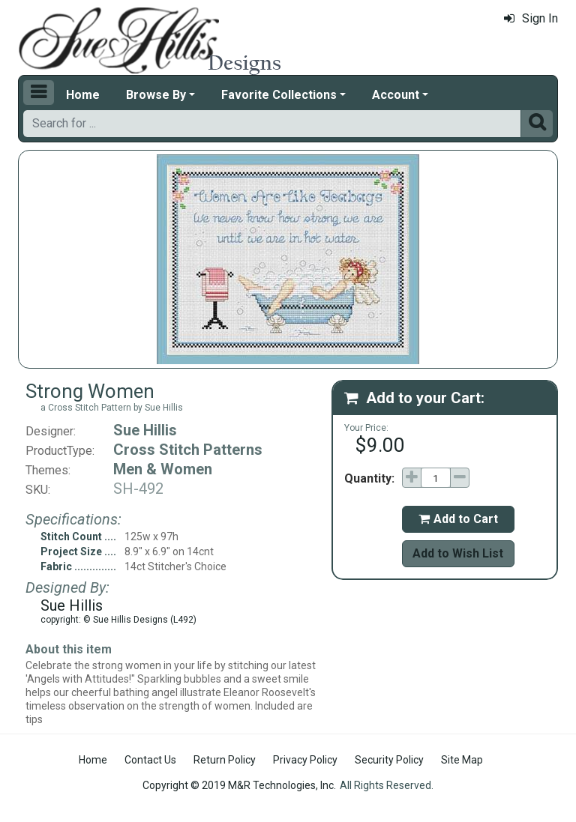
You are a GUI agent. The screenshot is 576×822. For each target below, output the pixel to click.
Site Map (462, 760)
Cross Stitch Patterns (187, 450)
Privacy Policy (305, 760)
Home (83, 95)
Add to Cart (458, 519)
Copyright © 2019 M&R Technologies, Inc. (239, 785)
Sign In (531, 18)
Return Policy (225, 760)
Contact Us (150, 760)
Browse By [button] (156, 95)
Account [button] (395, 95)
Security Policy (389, 760)
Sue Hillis (145, 430)
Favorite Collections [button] (279, 95)
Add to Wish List (457, 553)
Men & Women (162, 469)
